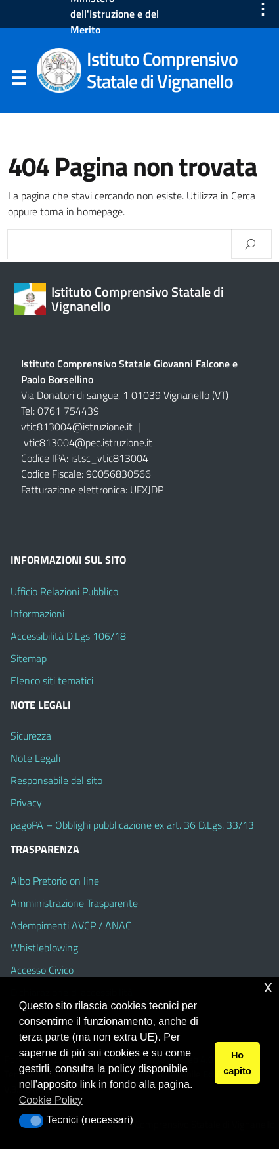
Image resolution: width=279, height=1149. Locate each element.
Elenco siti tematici (52, 680)
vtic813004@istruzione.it (78, 426)
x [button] (268, 986)
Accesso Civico (42, 970)
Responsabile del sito (56, 780)
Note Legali (35, 758)
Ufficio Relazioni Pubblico (64, 591)
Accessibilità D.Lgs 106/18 (68, 636)
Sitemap (29, 658)
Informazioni (37, 613)
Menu (18, 80)
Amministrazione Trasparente (74, 903)
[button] (31, 1121)
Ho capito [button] (237, 1063)
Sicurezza (31, 735)
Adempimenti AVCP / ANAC (71, 925)
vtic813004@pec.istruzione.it (88, 442)
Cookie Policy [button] (51, 1100)
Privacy (26, 802)
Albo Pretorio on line (55, 880)
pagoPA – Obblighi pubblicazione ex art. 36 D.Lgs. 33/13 (132, 825)
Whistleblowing (44, 947)
